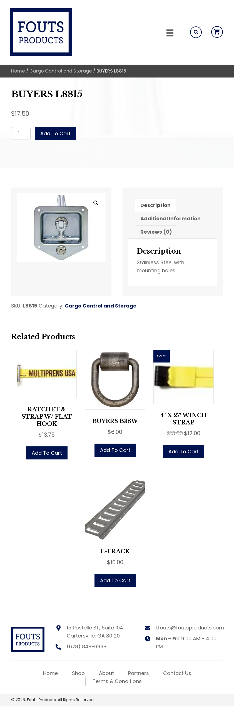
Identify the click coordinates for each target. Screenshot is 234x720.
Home (18, 71)
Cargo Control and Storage (60, 71)
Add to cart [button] (47, 452)
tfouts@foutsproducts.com (190, 627)
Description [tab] (155, 205)
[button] (217, 32)
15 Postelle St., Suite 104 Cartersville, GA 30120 (95, 631)
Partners (138, 673)
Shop (78, 673)
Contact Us (177, 673)
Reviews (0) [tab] (156, 231)
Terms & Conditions (117, 681)
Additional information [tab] (170, 218)
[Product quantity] (21, 133)
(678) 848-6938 (86, 646)
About (106, 673)
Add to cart (55, 133)
